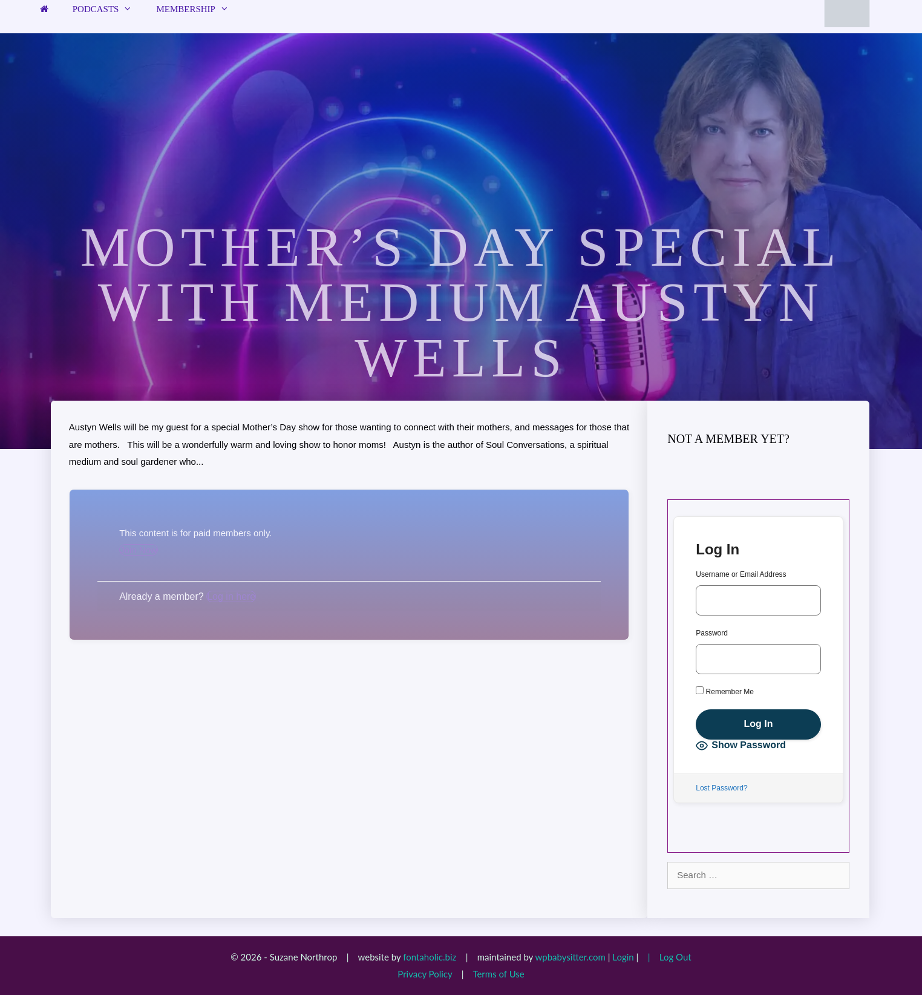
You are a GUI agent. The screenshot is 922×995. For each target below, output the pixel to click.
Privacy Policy (424, 973)
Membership (198, 9)
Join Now (138, 550)
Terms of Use (498, 973)
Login (622, 956)
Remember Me (725, 691)
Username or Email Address (741, 574)
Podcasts (109, 9)
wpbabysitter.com (570, 956)
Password (712, 633)
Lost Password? (721, 788)
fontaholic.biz (429, 956)
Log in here (231, 596)
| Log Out (666, 956)
